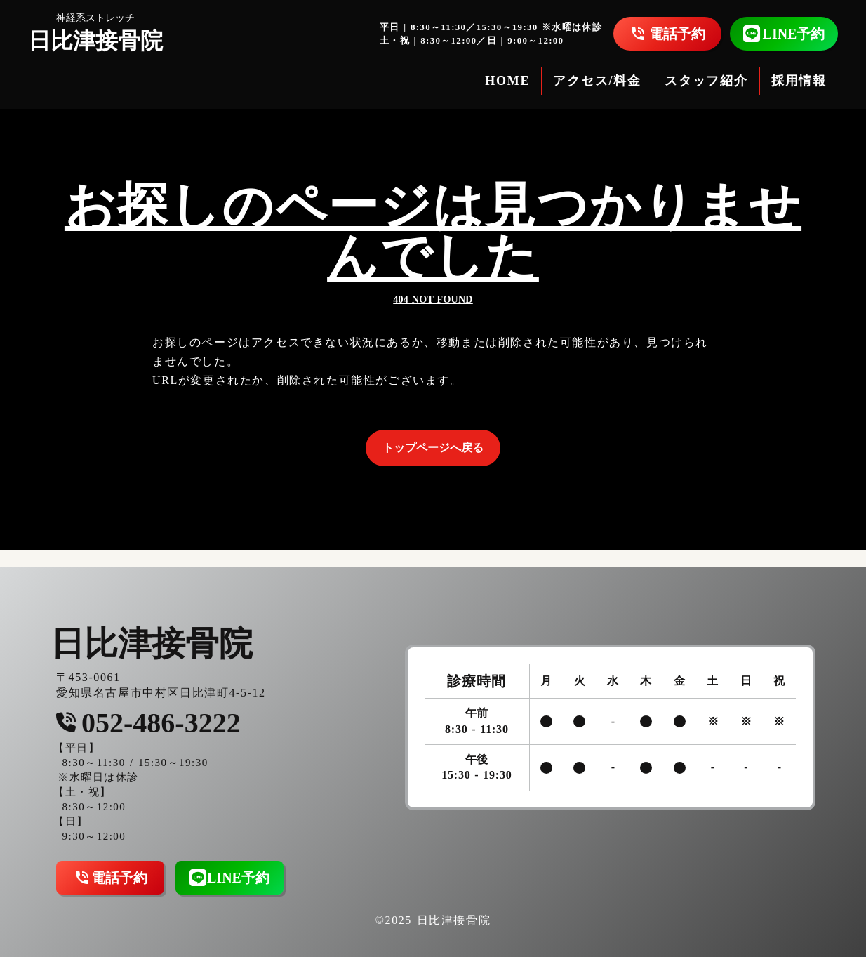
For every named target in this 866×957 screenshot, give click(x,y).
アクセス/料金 (597, 81)
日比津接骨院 (95, 40)
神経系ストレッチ (95, 18)
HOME (507, 81)
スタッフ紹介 (706, 81)
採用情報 (799, 81)
